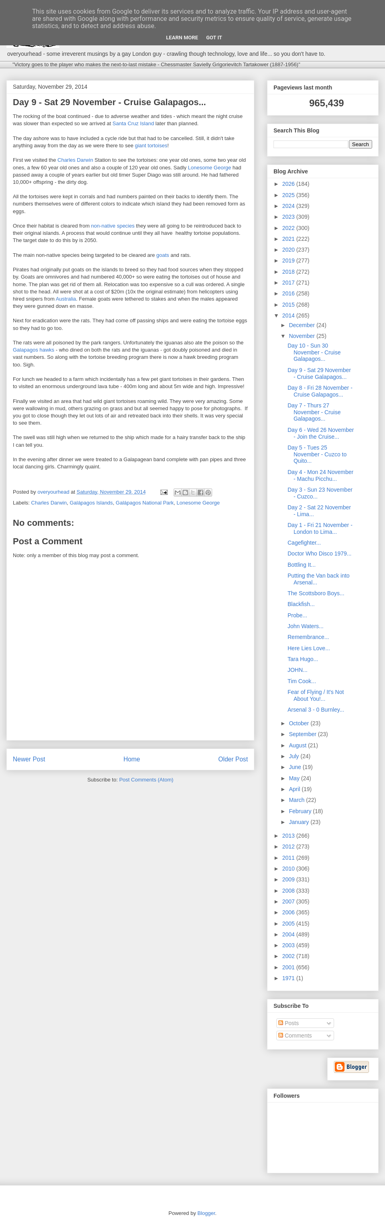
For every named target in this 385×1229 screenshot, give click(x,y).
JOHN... (298, 670)
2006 (289, 912)
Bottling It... (302, 565)
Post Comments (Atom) (146, 780)
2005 (289, 923)
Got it (214, 38)
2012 (289, 846)
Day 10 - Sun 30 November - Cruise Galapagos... (314, 352)
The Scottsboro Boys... (316, 593)
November (302, 336)
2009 (289, 879)
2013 (289, 835)
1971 (289, 978)
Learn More (182, 38)
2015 (289, 304)
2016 (289, 293)
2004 (289, 934)
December (302, 325)
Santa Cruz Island (133, 123)
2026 (289, 184)
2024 (289, 206)
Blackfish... (301, 604)
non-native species (112, 226)
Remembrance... (308, 637)
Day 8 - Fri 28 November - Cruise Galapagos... (320, 391)
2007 (289, 901)
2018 (289, 272)
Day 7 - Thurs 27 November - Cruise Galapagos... (314, 412)
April (295, 789)
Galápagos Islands (91, 503)
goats (162, 255)
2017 (289, 282)
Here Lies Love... (309, 648)
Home (132, 759)
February (301, 811)
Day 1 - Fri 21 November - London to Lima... (320, 528)
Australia (66, 299)
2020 (289, 249)
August (298, 745)
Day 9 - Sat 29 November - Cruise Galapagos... (319, 373)
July (294, 756)
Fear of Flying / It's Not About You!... (316, 695)
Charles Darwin (75, 160)
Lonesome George (209, 168)
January (299, 822)
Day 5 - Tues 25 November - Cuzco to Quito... (317, 454)
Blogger (206, 1213)
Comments (295, 1035)
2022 (289, 228)
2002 (289, 956)
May (295, 778)
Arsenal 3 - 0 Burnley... (316, 709)
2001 (289, 967)
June (295, 767)
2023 (289, 217)
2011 (289, 858)
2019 (289, 260)
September (303, 734)
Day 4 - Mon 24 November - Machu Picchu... (320, 475)
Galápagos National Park (145, 503)
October (299, 723)
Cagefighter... (304, 542)
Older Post (233, 759)
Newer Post (29, 759)
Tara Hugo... (303, 659)
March (297, 800)
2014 (289, 315)
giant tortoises (151, 145)
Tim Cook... (302, 681)
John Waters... (306, 626)
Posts (288, 1023)
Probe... (297, 615)
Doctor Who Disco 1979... (320, 553)
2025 (289, 195)
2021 (289, 239)
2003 (289, 945)
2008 (289, 890)
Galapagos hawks (33, 350)
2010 (289, 868)
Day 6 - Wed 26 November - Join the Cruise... (321, 433)
